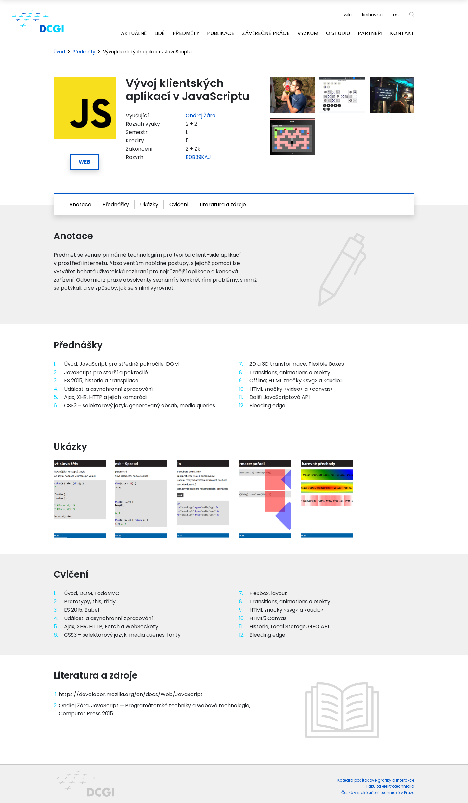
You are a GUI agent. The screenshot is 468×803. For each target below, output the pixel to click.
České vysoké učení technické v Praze (377, 792)
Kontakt (402, 33)
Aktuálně (134, 33)
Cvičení (178, 204)
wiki (348, 14)
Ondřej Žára (200, 115)
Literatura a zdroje (223, 204)
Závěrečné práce (266, 33)
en (396, 14)
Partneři (370, 33)
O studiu (338, 33)
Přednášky (115, 204)
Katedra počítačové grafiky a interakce (375, 780)
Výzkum (307, 33)
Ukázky (149, 204)
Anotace (80, 204)
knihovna (372, 14)
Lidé (159, 33)
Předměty (186, 33)
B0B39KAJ (198, 157)
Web (85, 162)
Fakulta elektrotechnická (390, 786)
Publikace (220, 33)
